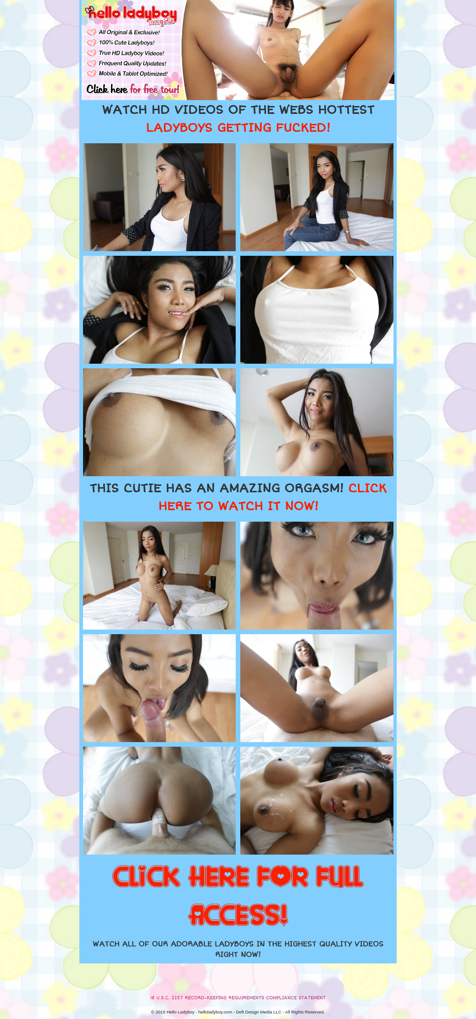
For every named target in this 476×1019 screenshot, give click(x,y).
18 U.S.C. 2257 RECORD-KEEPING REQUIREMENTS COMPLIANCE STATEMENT (238, 998)
